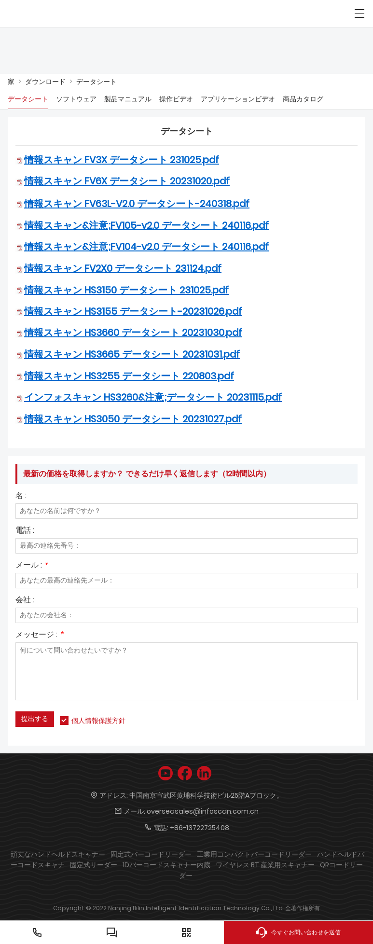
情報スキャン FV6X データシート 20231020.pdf (127, 181)
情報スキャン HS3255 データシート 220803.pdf (129, 376)
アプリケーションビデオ (238, 99)
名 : (21, 496)
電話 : (24, 531)
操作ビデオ (176, 99)
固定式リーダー (93, 865)
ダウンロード (45, 81)
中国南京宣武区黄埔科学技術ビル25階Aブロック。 (206, 795)
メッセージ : (39, 635)
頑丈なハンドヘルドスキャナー (58, 854)
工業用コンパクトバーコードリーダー (254, 854)
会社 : (24, 600)
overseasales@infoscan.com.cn (203, 811)
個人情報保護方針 (98, 720)
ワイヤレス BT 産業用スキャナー (265, 865)
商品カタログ (303, 99)
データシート (96, 81)
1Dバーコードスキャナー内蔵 (166, 865)
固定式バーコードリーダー (151, 854)
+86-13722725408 (199, 828)
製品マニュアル (128, 99)
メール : (31, 565)
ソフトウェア (76, 99)
